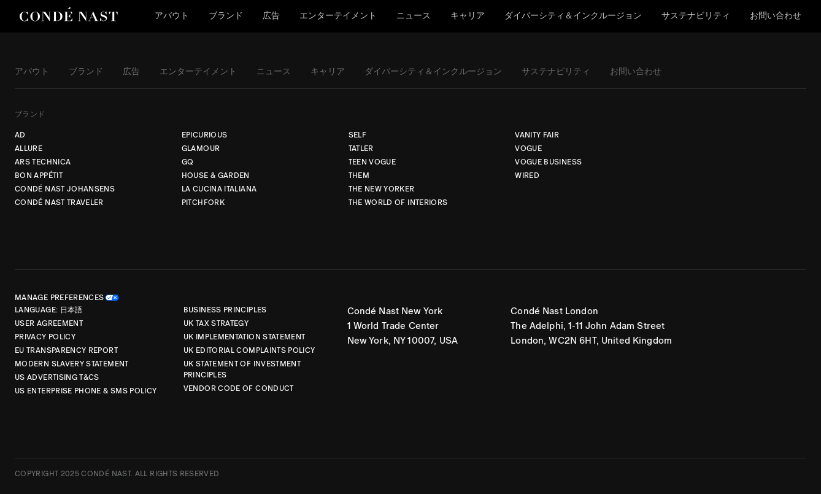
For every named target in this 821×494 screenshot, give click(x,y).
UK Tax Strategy (216, 323)
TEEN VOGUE (372, 162)
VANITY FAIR (537, 135)
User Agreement (49, 323)
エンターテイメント (338, 16)
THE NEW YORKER (382, 189)
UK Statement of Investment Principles (242, 369)
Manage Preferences (59, 297)
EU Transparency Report (66, 350)
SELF (357, 135)
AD (20, 135)
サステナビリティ (695, 16)
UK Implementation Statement (244, 337)
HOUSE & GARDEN (216, 175)
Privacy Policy (45, 337)
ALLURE (28, 148)
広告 (271, 16)
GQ (188, 162)
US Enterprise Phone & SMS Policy (86, 391)
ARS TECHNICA (43, 162)
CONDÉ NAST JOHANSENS (65, 189)
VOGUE (528, 148)
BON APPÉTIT (39, 175)
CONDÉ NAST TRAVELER (59, 202)
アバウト (172, 16)
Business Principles (225, 310)
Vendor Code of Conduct (238, 388)
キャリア (467, 16)
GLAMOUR (201, 148)
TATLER (361, 148)
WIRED (527, 175)
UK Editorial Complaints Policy (249, 350)
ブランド (226, 16)
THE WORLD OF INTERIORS (398, 202)
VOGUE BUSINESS (548, 162)
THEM (359, 175)
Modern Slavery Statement (72, 364)
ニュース (413, 16)
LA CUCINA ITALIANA (219, 189)
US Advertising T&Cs (57, 377)
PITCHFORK (203, 202)
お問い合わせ (775, 16)
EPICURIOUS (205, 135)
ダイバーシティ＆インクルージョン (573, 16)
